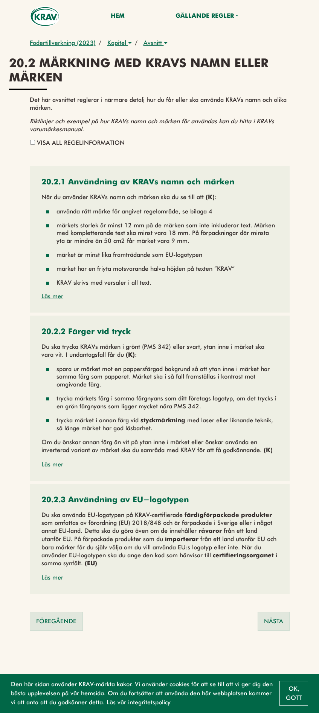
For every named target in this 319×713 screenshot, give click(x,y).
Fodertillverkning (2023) (63, 42)
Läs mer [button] (52, 296)
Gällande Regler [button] (205, 16)
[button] (138, 182)
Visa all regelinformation (77, 142)
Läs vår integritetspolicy (139, 702)
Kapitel (119, 42)
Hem (118, 16)
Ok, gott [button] (294, 693)
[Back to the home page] (45, 16)
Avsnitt (155, 42)
